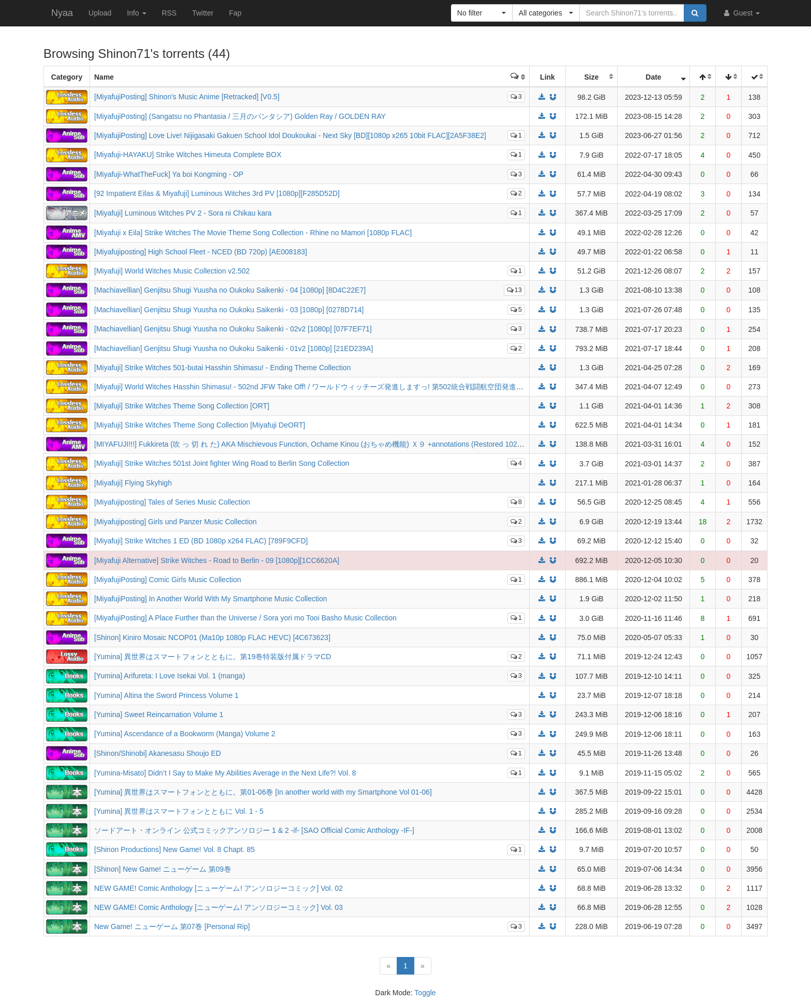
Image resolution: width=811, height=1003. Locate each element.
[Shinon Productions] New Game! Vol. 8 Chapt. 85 (174, 849)
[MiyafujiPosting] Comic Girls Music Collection (167, 579)
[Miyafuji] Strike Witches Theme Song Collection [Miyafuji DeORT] (199, 425)
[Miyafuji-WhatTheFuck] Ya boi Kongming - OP (169, 174)
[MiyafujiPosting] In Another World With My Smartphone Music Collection (210, 599)
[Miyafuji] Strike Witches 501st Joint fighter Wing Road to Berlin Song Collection (221, 463)
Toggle (424, 993)
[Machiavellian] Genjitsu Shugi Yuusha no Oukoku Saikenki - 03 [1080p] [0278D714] (229, 310)
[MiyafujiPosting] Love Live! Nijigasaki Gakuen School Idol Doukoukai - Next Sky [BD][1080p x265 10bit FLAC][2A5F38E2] (290, 135)
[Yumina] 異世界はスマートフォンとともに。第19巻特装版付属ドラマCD (212, 656)
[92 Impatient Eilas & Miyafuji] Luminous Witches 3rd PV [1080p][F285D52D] (217, 193)
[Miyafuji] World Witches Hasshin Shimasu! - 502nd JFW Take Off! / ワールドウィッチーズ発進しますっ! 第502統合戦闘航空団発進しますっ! (320, 387)
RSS (169, 13)
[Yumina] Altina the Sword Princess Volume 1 (166, 695)
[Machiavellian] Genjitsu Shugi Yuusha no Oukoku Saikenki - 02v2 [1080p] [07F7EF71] (233, 329)
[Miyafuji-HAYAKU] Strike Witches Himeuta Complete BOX (187, 154)
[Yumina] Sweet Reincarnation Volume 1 (158, 714)
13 (514, 290)
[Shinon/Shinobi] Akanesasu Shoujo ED (157, 753)
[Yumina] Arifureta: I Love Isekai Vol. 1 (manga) (169, 676)
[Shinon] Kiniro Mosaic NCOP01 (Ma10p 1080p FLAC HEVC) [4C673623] (212, 637)
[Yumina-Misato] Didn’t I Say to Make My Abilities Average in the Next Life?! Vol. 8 (225, 773)
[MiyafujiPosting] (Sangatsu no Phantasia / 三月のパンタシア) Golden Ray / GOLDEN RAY (240, 116)
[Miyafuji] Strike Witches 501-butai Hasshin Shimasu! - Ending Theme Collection (222, 367)
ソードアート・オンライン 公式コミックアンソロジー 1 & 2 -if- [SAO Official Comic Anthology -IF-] (254, 830)
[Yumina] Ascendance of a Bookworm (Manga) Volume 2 (184, 734)
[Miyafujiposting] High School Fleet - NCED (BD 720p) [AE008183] (200, 252)
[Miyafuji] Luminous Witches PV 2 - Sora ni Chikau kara (183, 213)
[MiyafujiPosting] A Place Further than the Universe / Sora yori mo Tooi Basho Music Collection (245, 618)
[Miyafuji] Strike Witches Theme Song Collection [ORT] (181, 406)
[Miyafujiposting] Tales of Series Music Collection (172, 502)
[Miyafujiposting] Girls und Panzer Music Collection (175, 522)
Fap (235, 13)
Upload (99, 13)
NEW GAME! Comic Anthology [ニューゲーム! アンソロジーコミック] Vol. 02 (218, 888)
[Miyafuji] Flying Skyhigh (133, 483)
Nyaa (62, 13)
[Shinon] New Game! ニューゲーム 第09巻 (162, 869)
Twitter (202, 13)
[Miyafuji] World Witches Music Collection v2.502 (172, 271)
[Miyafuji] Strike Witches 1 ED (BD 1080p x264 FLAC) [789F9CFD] (201, 541)
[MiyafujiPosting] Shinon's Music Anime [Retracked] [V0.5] (186, 97)
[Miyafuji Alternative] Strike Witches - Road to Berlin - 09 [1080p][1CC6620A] (216, 560)
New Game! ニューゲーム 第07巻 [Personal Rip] (172, 926)
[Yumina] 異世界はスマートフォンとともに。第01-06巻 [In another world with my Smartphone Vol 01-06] (263, 792)
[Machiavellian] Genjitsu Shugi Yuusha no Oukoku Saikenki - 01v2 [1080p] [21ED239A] (233, 348)
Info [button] (136, 13)
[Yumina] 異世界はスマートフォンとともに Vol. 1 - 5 (179, 811)
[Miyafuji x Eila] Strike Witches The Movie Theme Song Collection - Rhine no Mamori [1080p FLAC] (253, 233)
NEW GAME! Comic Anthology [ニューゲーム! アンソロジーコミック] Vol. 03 (218, 907)
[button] (482, 13)
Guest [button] (741, 13)
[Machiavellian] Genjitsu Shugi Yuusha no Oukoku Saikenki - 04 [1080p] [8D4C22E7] (230, 290)
